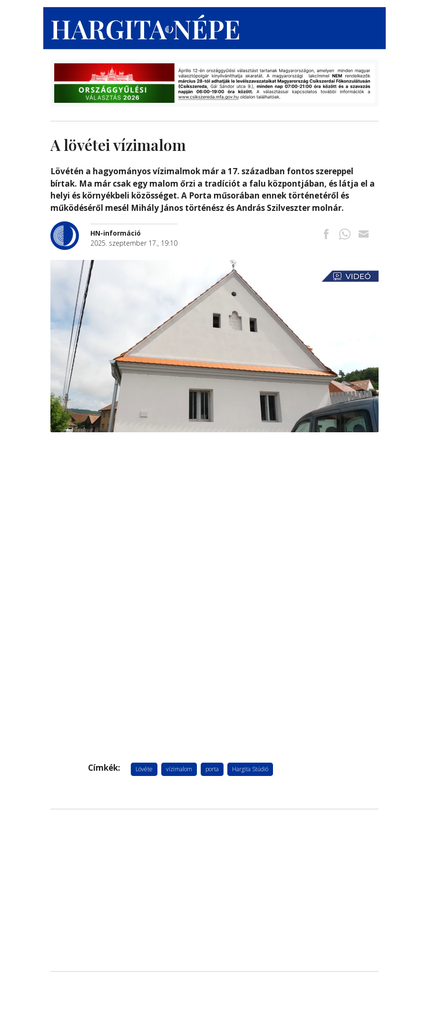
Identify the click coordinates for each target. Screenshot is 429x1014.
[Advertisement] (214, 890)
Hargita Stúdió (250, 769)
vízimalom (179, 769)
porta (212, 769)
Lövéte (144, 769)
